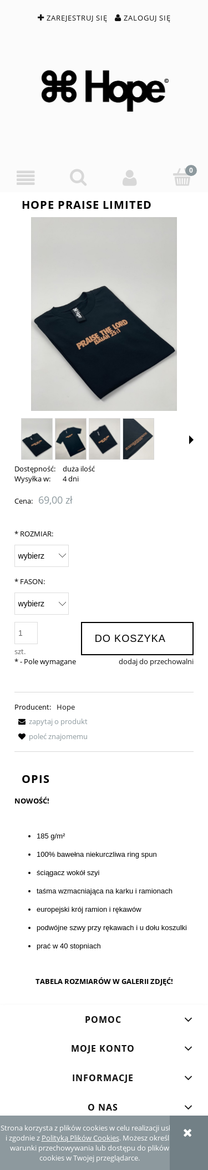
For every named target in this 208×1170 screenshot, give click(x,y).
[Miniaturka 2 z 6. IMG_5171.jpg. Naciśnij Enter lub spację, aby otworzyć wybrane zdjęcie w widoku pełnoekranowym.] (70, 439)
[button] (26, 178)
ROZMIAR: (33, 534)
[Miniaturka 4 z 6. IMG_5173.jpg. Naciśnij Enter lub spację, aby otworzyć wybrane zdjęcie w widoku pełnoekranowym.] (138, 439)
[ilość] (26, 633)
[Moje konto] (130, 178)
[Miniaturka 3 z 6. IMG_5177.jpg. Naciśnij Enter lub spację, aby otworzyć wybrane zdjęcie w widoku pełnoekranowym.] (104, 439)
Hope (66, 707)
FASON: (29, 581)
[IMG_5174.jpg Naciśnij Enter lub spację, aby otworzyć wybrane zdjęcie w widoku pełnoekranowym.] (104, 314)
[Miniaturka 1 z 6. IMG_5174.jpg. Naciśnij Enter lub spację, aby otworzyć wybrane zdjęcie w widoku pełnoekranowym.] (37, 439)
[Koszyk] (182, 177)
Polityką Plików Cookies (80, 1138)
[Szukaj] (78, 177)
